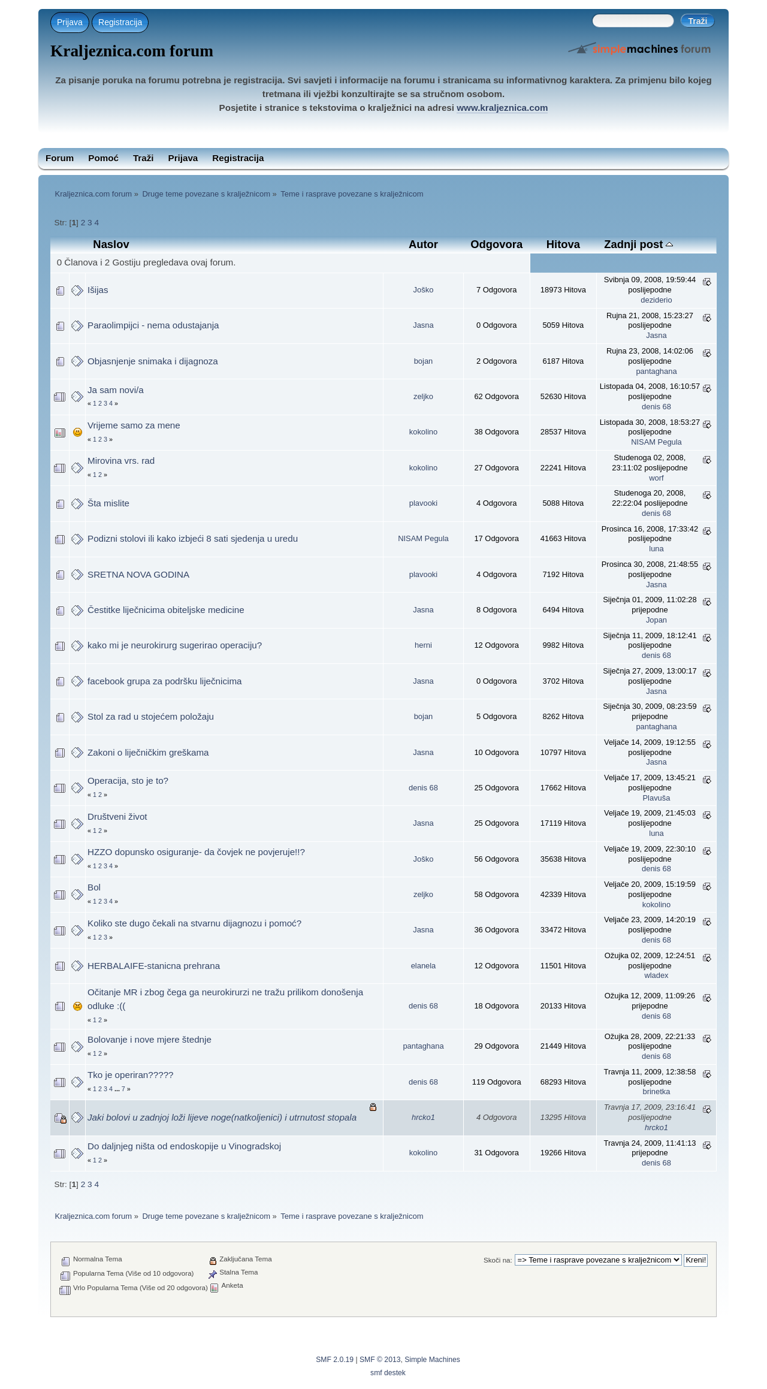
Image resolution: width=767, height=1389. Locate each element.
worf (656, 477)
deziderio (656, 299)
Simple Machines (432, 1359)
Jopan (656, 619)
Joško (423, 289)
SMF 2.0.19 (335, 1359)
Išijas (97, 290)
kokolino (423, 431)
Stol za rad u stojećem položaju (150, 716)
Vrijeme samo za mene (133, 425)
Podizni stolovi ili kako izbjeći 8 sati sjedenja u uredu (192, 538)
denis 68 (656, 406)
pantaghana (656, 371)
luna (656, 548)
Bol (94, 887)
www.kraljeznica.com (502, 107)
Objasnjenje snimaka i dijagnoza (152, 361)
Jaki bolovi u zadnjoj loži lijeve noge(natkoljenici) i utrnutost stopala (222, 1117)
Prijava (70, 22)
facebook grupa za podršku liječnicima (164, 681)
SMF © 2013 (380, 1359)
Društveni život (117, 816)
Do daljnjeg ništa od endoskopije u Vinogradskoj (184, 1146)
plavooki (423, 503)
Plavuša (657, 797)
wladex (656, 975)
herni (423, 645)
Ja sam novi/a (115, 390)
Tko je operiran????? (130, 1075)
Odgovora (496, 244)
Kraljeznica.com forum (131, 51)
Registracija (120, 22)
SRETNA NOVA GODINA (138, 574)
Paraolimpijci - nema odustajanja (153, 325)
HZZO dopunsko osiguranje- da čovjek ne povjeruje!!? (196, 852)
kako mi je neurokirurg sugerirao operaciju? (174, 645)
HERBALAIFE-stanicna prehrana (153, 966)
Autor (423, 244)
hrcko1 (423, 1117)
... (118, 1088)
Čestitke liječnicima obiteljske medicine (165, 610)
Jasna (423, 325)
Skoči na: (498, 1260)
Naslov (111, 244)
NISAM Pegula (656, 441)
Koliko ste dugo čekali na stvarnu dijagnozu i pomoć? (194, 923)
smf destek (388, 1373)
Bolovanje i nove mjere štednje (149, 1039)
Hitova (563, 244)
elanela (423, 965)
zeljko (423, 396)
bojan (423, 361)
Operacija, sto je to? (127, 780)
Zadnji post (638, 244)
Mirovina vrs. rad (121, 460)
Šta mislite (108, 503)
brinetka (657, 1091)
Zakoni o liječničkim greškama (148, 752)
